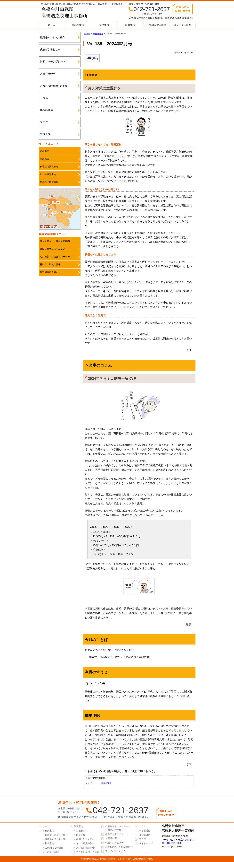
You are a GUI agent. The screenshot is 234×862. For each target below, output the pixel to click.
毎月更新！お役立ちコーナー (55, 256)
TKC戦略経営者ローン (51, 272)
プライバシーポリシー (116, 851)
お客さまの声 (60, 74)
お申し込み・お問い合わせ (119, 846)
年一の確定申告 (48, 174)
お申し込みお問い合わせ (183, 9)
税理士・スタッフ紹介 (60, 37)
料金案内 (130, 25)
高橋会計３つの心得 (55, 839)
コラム (60, 98)
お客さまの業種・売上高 (60, 86)
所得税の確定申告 (49, 182)
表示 (95, 58)
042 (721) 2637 (174, 843)
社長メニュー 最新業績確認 (55, 241)
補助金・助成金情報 (50, 264)
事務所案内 (78, 25)
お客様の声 (111, 838)
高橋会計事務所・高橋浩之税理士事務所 (71, 13)
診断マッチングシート (60, 61)
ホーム (52, 25)
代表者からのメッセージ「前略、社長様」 (117, 828)
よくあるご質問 (182, 25)
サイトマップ (146, 843)
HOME (87, 34)
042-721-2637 (117, 809)
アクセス (60, 134)
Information (144, 835)
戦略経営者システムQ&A (52, 248)
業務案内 (104, 25)
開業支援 (44, 158)
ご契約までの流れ (156, 25)
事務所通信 (98, 34)
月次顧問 (44, 150)
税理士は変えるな (49, 166)
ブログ (60, 122)
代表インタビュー (60, 49)
